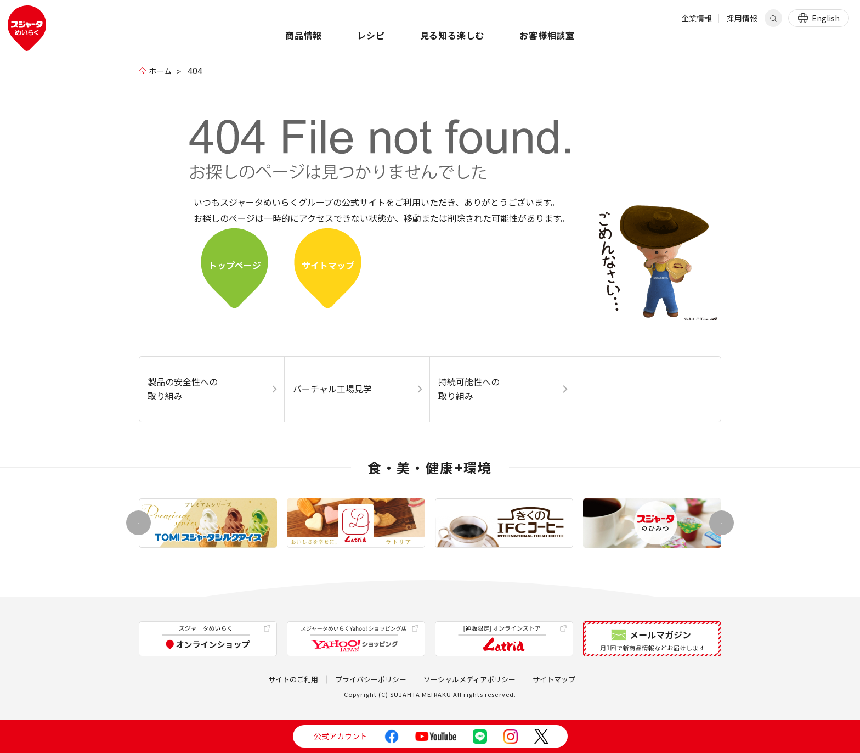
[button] (721, 522)
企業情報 (696, 18)
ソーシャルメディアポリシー (469, 679)
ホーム (160, 70)
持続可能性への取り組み (469, 388)
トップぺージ (234, 265)
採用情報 (742, 18)
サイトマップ (328, 265)
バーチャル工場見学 (332, 388)
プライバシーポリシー (370, 679)
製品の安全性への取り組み (183, 388)
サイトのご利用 (293, 679)
